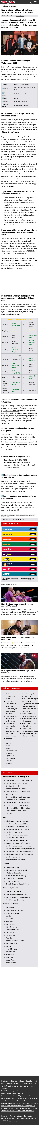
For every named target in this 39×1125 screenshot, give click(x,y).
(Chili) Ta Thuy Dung (13, 930)
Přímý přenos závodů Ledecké (16, 860)
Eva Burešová (10, 952)
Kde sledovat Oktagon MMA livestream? (19, 851)
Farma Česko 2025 (12, 867)
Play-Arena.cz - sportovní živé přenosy (11, 740)
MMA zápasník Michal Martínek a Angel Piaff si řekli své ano (18, 672)
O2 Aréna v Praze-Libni (11, 411)
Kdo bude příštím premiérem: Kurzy (18, 797)
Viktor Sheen (10, 938)
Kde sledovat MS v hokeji (14, 832)
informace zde (18, 1093)
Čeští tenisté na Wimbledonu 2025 (17, 827)
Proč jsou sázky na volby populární (17, 805)
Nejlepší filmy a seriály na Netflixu (17, 884)
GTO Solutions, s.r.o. (10, 1121)
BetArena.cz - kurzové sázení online (11, 696)
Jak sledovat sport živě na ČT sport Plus (19, 854)
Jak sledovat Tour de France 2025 (17, 821)
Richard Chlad (10, 935)
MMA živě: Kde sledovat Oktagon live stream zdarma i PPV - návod (17, 605)
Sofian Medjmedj (11, 949)
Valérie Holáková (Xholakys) (15, 910)
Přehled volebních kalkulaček (16, 789)
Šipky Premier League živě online (17, 840)
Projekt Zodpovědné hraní (22, 1108)
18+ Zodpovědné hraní (28, 1118)
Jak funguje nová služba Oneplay (17, 870)
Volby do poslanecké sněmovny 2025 (18, 894)
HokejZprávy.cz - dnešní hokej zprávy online (11, 718)
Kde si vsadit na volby (13, 786)
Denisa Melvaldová (12, 913)
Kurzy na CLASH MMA (13, 892)
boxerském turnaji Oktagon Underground (18, 304)
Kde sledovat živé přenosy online (17, 835)
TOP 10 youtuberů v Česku (15, 900)
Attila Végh (9, 957)
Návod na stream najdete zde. (25, 243)
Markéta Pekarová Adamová (15, 941)
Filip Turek (9, 919)
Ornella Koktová (11, 963)
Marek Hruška (20, 16)
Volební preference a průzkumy (16, 783)
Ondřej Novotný (11, 954)
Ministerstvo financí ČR (21, 1103)
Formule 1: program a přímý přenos (18, 843)
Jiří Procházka (10, 908)
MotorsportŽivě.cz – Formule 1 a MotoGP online (12, 733)
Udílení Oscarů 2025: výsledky (16, 876)
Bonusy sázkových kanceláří (15, 800)
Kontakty (4, 1116)
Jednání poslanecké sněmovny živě (18, 897)
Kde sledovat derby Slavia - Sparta (17, 829)
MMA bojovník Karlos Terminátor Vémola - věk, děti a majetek (18, 638)
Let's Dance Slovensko (13, 873)
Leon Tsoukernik (11, 924)
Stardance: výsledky (12, 881)
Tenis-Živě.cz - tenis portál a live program (11, 726)
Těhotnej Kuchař (11, 943)
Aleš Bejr (9, 916)
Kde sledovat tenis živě (13, 857)
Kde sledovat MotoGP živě (15, 838)
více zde (8, 516)
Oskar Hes (9, 921)
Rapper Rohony (11, 960)
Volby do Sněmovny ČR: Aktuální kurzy (19, 780)
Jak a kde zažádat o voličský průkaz (18, 808)
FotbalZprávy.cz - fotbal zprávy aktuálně (12, 711)
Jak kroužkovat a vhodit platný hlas (18, 802)
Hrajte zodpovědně (4, 514)
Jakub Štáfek (10, 932)
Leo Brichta (9, 946)
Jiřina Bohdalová (11, 927)
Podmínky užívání (16, 1116)
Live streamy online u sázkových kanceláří (20, 849)
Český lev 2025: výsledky (14, 878)
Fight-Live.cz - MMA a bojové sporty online (11, 703)
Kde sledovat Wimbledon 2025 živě (18, 824)
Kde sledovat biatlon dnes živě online (18, 846)
